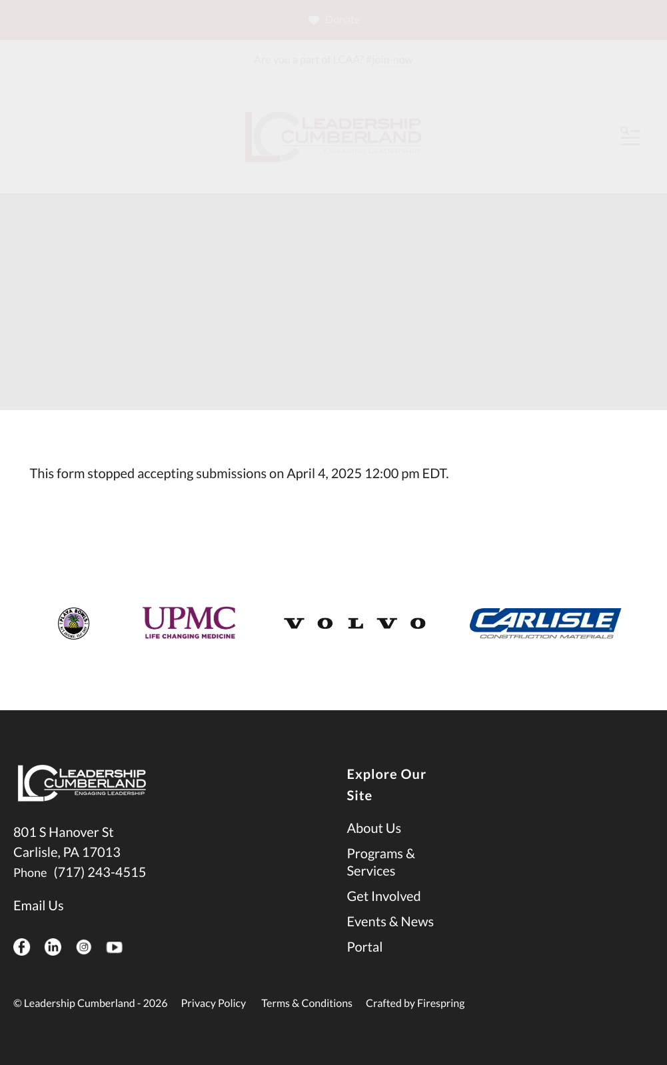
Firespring (440, 1003)
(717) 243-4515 (99, 872)
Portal (365, 947)
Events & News (390, 922)
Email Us (38, 906)
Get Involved (384, 896)
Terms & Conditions (306, 1003)
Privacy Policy (214, 1003)
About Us (374, 828)
